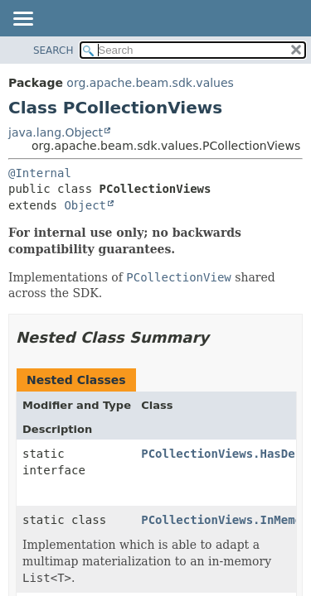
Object (85, 205)
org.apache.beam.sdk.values (150, 82)
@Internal (39, 173)
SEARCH (53, 50)
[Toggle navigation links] (22, 19)
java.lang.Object (55, 132)
